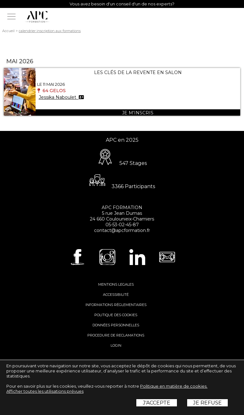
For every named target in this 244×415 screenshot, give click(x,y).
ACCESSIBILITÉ (116, 294)
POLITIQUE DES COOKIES (115, 315)
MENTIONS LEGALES (116, 284)
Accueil (8, 31)
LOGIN (116, 345)
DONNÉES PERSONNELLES (115, 325)
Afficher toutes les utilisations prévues (45, 391)
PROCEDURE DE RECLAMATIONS (115, 335)
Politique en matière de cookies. (173, 386)
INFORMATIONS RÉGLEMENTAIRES (115, 305)
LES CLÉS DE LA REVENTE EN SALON (138, 72)
